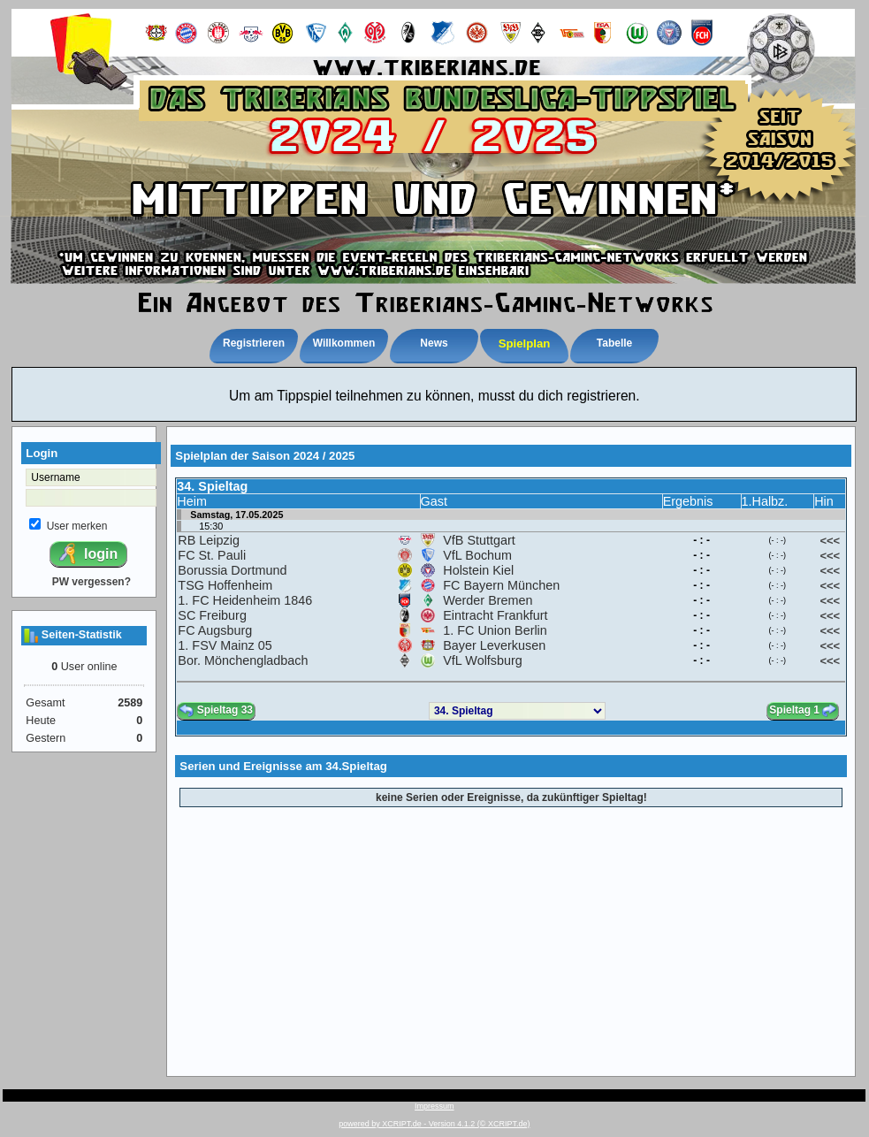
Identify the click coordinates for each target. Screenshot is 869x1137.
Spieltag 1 (802, 711)
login (87, 553)
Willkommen (344, 343)
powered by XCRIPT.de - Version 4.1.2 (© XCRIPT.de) (434, 1123)
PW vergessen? (91, 582)
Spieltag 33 (216, 711)
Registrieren (254, 343)
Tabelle (614, 343)
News (433, 343)
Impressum (434, 1106)
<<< (829, 540)
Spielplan (525, 343)
